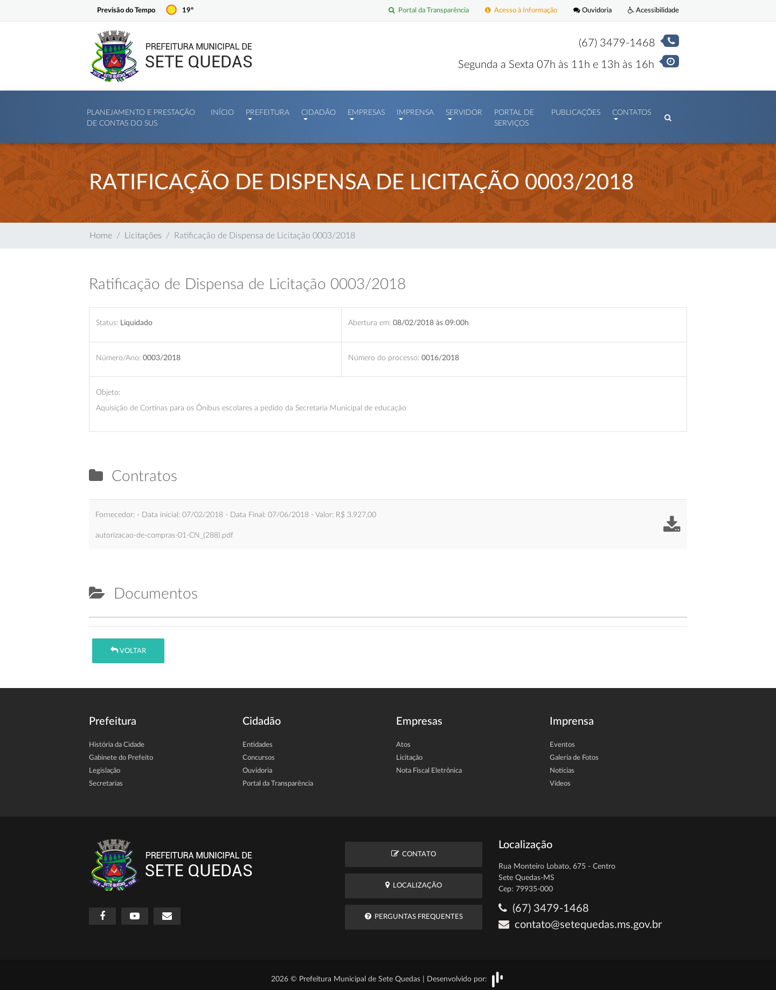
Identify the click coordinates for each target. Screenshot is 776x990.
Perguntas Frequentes (414, 911)
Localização (413, 880)
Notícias (562, 765)
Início (222, 110)
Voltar (128, 645)
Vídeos (560, 778)
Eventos (562, 739)
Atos (403, 739)
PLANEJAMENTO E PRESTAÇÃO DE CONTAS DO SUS (141, 115)
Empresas (366, 110)
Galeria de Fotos (574, 752)
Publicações (575, 110)
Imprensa (415, 110)
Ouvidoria (592, 10)
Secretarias (106, 778)
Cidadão (318, 110)
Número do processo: (383, 352)
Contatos (631, 110)
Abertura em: (369, 317)
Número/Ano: (118, 352)
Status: (107, 317)
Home (100, 230)
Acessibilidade (653, 10)
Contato (413, 848)
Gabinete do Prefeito (121, 752)
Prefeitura (267, 110)
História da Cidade (116, 739)
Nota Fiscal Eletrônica (429, 765)
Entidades (257, 739)
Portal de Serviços (514, 115)
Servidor (464, 110)
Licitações (143, 230)
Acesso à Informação (521, 10)
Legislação (104, 765)
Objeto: (108, 387)
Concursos (258, 752)
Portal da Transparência (429, 10)
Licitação (409, 752)
